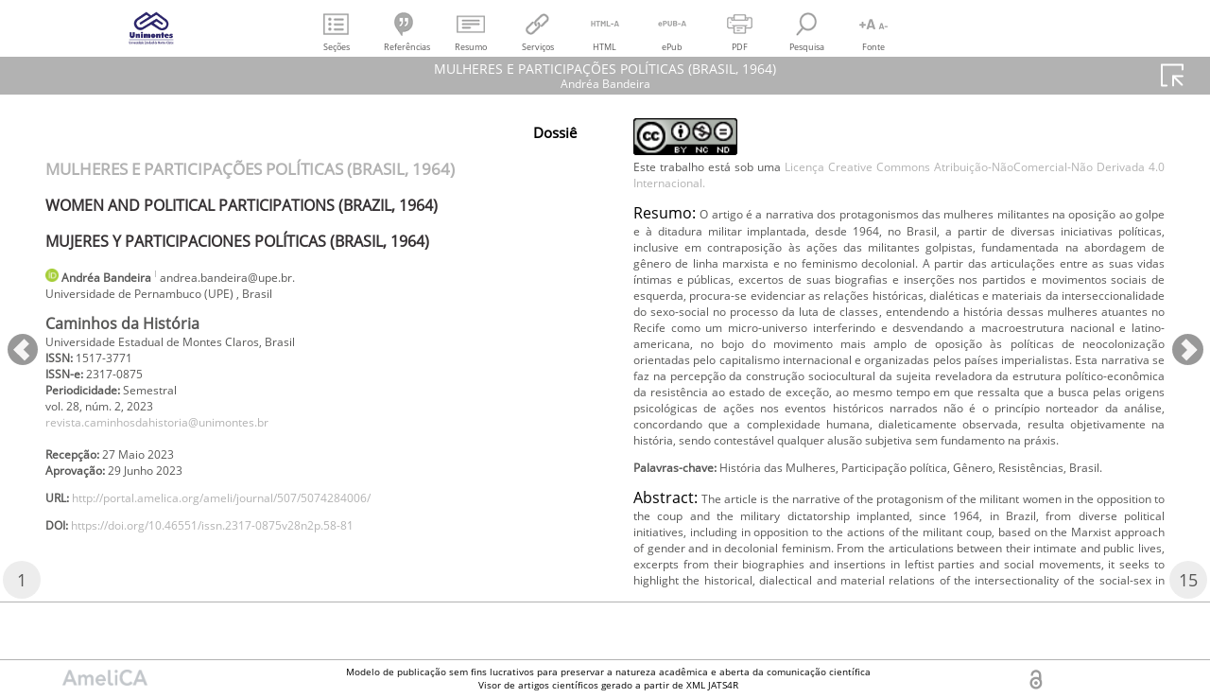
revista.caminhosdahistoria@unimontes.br (180, 438)
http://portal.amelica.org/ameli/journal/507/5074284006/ (256, 523)
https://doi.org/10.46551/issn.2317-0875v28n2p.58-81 (245, 555)
